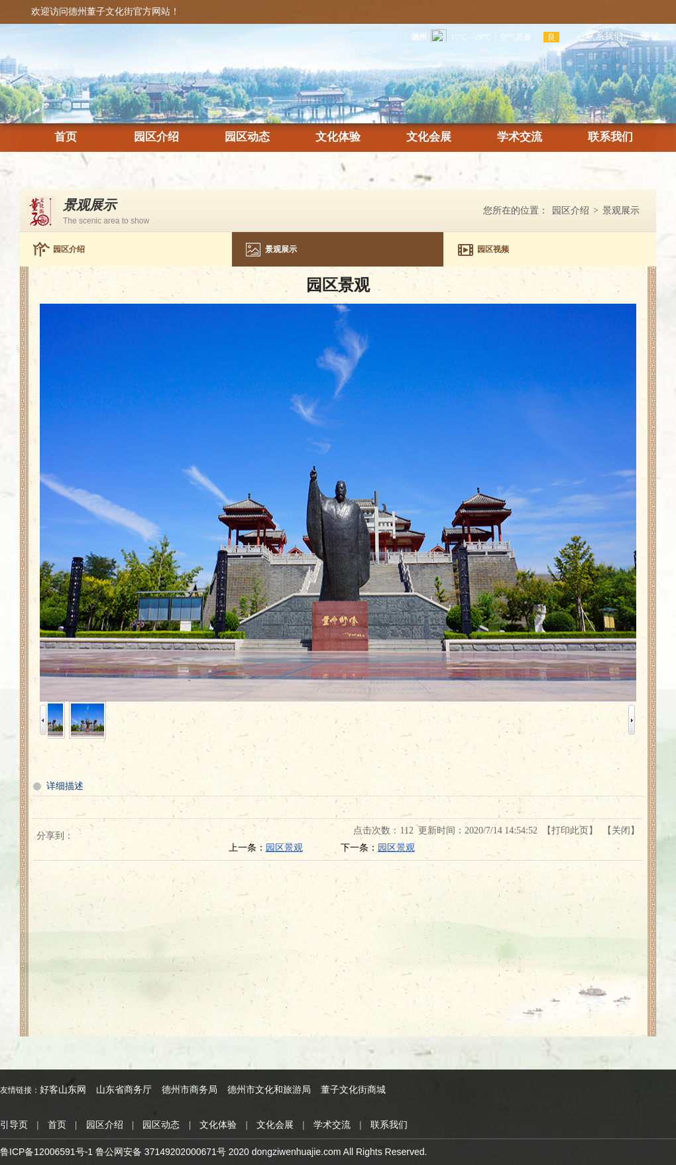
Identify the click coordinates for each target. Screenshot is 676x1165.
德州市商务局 (189, 1090)
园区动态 (247, 137)
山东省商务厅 (124, 1090)
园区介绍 (156, 137)
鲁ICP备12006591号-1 (46, 1151)
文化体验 (338, 137)
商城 (650, 36)
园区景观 (284, 848)
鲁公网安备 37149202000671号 (160, 1151)
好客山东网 (63, 1090)
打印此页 (570, 830)
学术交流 (519, 137)
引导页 (14, 1125)
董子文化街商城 (353, 1090)
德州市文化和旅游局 (269, 1090)
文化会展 (428, 137)
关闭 (621, 830)
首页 (65, 137)
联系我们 (604, 36)
